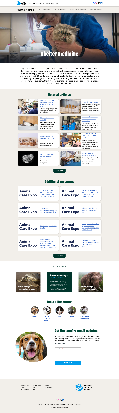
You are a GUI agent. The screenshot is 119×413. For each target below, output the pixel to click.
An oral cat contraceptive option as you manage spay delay (48, 210)
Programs (31, 3)
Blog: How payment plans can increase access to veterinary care (47, 103)
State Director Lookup (47, 318)
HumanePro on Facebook (94, 3)
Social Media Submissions (84, 317)
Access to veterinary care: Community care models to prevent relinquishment (90, 193)
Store (72, 316)
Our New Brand (48, 387)
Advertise (40, 404)
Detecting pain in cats (90, 102)
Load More (59, 171)
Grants (34, 316)
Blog (34, 389)
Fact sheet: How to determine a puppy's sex (47, 138)
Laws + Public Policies (44, 9)
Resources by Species (60, 9)
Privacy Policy (78, 404)
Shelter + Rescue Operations (78, 9)
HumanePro (25, 10)
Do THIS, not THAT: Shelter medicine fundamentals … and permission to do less (47, 193)
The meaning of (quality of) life (48, 227)
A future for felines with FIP (47, 119)
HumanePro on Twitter (99, 3)
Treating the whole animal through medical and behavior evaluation (90, 244)
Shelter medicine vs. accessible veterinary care (89, 210)
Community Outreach (96, 9)
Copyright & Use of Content (66, 404)
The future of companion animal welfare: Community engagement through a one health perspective (48, 243)
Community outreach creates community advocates (90, 119)
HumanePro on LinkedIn (101, 3)
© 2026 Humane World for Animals (59, 407)
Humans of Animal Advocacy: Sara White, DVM (90, 135)
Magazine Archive (25, 385)
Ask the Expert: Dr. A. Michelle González (47, 155)
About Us (47, 385)
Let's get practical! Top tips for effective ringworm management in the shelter (90, 227)
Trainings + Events (50, 3)
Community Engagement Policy (51, 404)
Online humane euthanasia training (89, 154)
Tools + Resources (39, 3)
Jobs (57, 3)
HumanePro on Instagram (96, 3)
